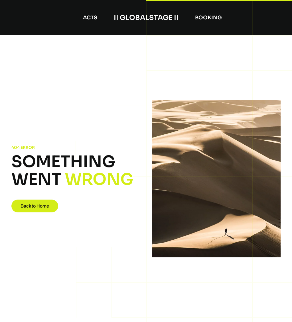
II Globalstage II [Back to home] (146, 17)
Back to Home (35, 206)
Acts (90, 18)
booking (208, 18)
